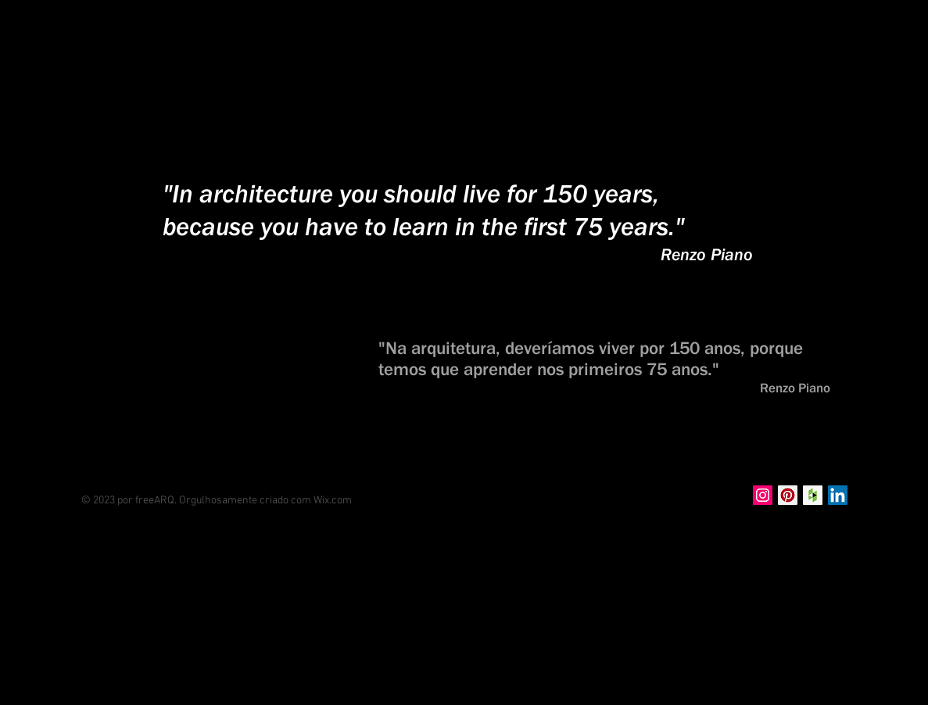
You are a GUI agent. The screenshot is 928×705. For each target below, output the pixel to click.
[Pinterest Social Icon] (787, 495)
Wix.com (333, 500)
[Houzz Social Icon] (812, 495)
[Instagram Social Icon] (762, 495)
